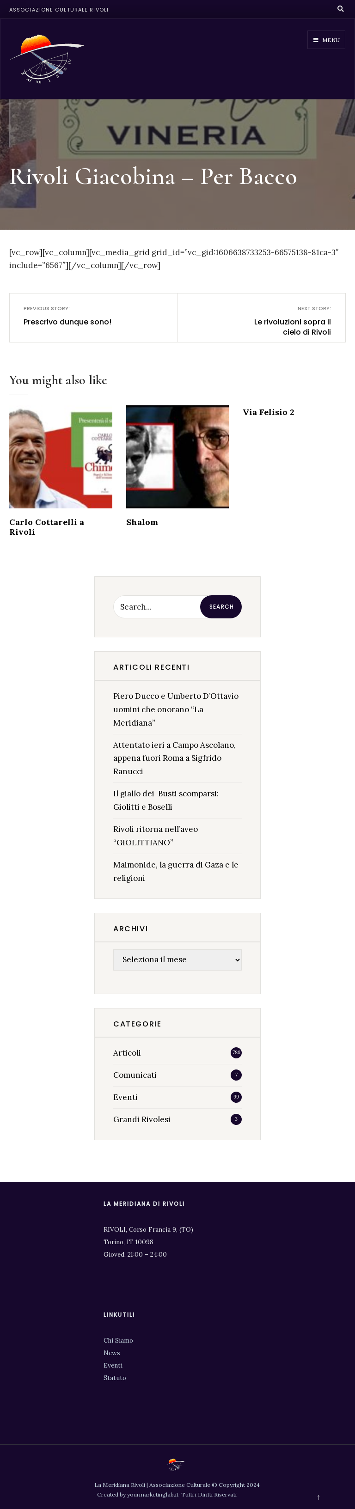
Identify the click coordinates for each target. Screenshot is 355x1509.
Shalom (142, 522)
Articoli (127, 1053)
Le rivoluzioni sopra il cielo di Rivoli (286, 321)
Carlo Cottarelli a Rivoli (46, 527)
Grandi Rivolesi (142, 1119)
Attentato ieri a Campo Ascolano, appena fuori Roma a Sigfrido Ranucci (174, 758)
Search (221, 607)
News (112, 1353)
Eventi (125, 1097)
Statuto (115, 1378)
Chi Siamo (118, 1340)
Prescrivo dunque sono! (68, 316)
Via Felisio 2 (268, 412)
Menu (326, 40)
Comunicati (135, 1075)
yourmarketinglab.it (152, 1494)
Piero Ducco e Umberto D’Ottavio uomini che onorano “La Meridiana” (176, 709)
